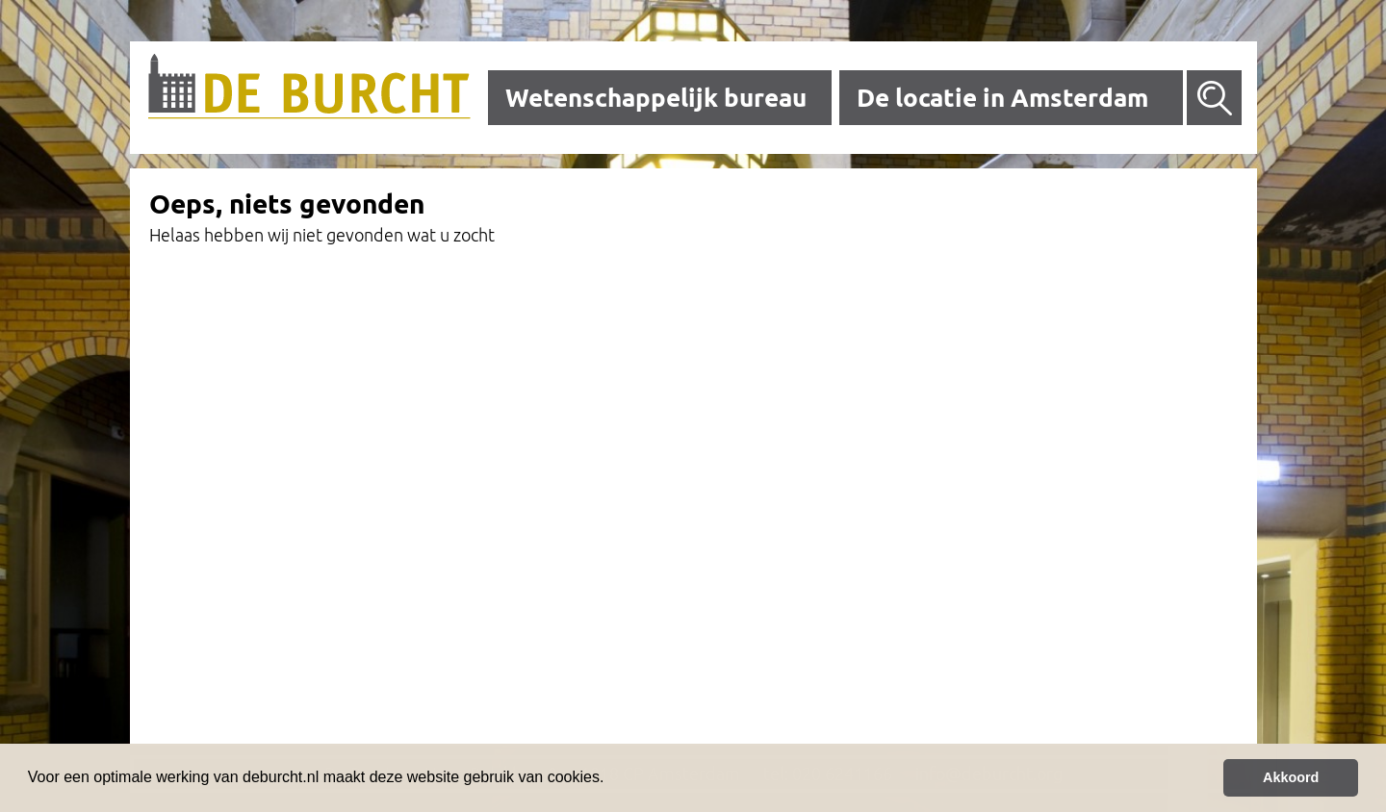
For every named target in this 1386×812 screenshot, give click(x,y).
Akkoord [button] (1291, 777)
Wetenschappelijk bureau (656, 98)
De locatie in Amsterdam (1002, 98)
